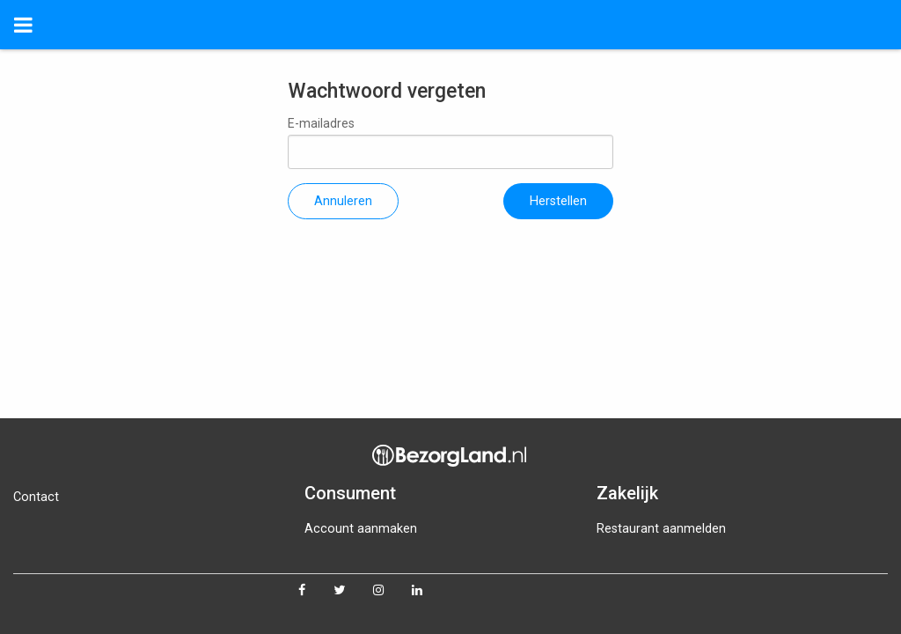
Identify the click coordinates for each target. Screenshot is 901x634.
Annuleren (343, 201)
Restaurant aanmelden (661, 528)
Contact (36, 497)
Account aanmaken (360, 528)
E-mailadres (450, 142)
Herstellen (558, 201)
